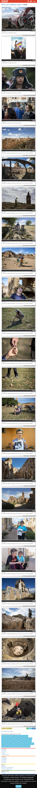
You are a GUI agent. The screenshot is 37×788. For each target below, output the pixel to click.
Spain (13, 738)
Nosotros (4, 772)
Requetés (14, 743)
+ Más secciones (5, 754)
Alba (16, 746)
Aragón (31, 743)
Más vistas (4, 761)
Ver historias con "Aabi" (7, 731)
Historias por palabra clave (8, 767)
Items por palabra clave (11, 4)
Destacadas (4, 758)
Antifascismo (24, 736)
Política (3, 753)
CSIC (30, 738)
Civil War (18, 738)
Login (34, 1)
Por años (4, 762)
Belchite (4, 746)
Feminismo (4, 751)
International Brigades (7, 741)
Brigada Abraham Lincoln (24, 746)
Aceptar (18, 786)
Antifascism (24, 738)
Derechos (4, 750)
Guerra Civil (17, 736)
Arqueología (10, 746)
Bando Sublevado (27, 741)
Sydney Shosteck (6, 743)
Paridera (19, 741)
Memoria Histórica (6, 738)
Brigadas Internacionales (7, 736)
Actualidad (4, 759)
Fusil (15, 741)
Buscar (4, 766)
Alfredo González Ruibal (23, 743)
